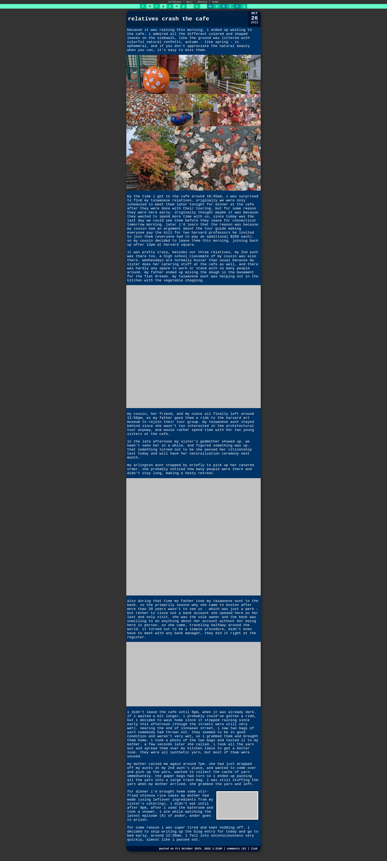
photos (202, 2)
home (215, 2)
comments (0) (236, 848)
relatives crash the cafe (168, 19)
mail (189, 2)
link (254, 848)
